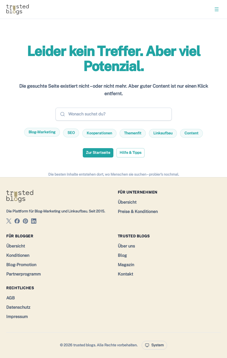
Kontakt (125, 274)
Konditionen (17, 255)
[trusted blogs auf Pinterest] (25, 221)
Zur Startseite (98, 152)
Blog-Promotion (21, 264)
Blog (122, 255)
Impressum (17, 316)
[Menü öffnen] (216, 9)
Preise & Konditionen (138, 211)
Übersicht (127, 202)
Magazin (126, 264)
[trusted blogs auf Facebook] (17, 221)
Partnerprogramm (23, 274)
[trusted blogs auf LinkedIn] (33, 221)
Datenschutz (18, 307)
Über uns (126, 246)
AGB (10, 297)
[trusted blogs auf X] (8, 221)
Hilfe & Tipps (130, 152)
